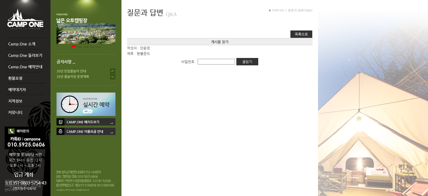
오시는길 (36, 186)
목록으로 (301, 34)
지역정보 (15, 101)
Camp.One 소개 (21, 44)
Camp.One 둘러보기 (25, 55)
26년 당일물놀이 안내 (71, 71)
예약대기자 (17, 89)
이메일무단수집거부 (16, 186)
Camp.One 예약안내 (25, 67)
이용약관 (34, 181)
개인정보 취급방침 (15, 181)
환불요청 (15, 78)
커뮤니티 (15, 112)
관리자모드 (11, 190)
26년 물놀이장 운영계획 (73, 76)
